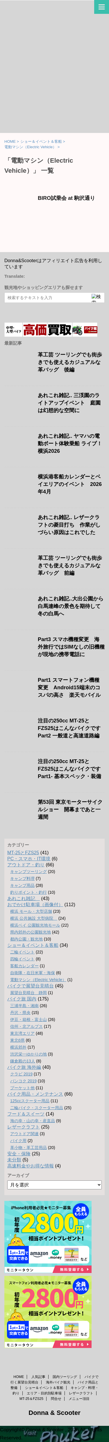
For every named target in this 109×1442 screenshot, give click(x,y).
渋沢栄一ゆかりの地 (28, 1054)
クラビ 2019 (21, 1074)
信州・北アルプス (26, 1026)
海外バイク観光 (58, 1382)
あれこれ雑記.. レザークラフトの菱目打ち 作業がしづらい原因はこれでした (69, 525)
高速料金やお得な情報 (30, 1165)
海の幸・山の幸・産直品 (32, 1120)
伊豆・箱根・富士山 (28, 1019)
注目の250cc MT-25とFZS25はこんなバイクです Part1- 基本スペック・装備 (69, 768)
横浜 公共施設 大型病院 (33, 918)
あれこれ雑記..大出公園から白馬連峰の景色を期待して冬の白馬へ (70, 606)
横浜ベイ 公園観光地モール (35, 925)
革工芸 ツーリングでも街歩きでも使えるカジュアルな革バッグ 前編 (70, 565)
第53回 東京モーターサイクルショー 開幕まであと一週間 (70, 809)
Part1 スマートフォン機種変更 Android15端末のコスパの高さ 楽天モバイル (69, 687)
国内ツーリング (65, 1377)
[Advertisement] (54, 76)
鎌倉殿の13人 (22, 1061)
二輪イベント (22, 952)
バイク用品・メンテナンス (35, 1094)
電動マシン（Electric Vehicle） (38, 979)
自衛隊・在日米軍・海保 (32, 972)
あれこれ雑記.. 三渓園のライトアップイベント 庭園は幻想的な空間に (69, 403)
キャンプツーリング (28, 871)
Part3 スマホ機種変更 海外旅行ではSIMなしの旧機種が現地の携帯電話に (71, 646)
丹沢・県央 (20, 1012)
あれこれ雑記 (23, 898)
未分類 (14, 1159)
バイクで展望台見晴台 (30, 985)
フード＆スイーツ (25, 1113)
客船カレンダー (24, 966)
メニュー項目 (79, 1399)
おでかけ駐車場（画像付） (35, 904)
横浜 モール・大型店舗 (31, 911)
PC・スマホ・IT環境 (28, 858)
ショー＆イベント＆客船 (32, 945)
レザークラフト (23, 1126)
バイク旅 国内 (21, 998)
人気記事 (38, 1377)
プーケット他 (22, 1088)
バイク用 (18, 1140)
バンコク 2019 (23, 1081)
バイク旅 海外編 (24, 1067)
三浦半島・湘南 (24, 1005)
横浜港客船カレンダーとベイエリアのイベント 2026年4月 (70, 484)
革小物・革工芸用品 (28, 1147)
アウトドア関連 (24, 1133)
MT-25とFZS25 (23, 852)
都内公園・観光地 (26, 939)
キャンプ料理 (22, 878)
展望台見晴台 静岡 (28, 992)
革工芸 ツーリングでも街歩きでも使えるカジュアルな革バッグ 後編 (70, 362)
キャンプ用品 (22, 885)
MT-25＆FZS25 (31, 1399)
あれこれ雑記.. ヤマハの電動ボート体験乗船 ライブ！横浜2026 (70, 443)
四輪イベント (22, 959)
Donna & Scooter (54, 1412)
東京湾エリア (22, 1033)
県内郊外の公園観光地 (30, 932)
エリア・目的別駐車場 (44, 1393)
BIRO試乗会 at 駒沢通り (69, 198)
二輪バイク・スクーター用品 (36, 1107)
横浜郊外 (18, 1047)
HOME (18, 1377)
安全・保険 (19, 1153)
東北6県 (17, 1040)
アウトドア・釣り (25, 864)
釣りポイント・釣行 (28, 892)
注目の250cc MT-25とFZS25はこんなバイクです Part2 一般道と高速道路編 (69, 728)
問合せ (56, 1399)
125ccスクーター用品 (29, 1101)
